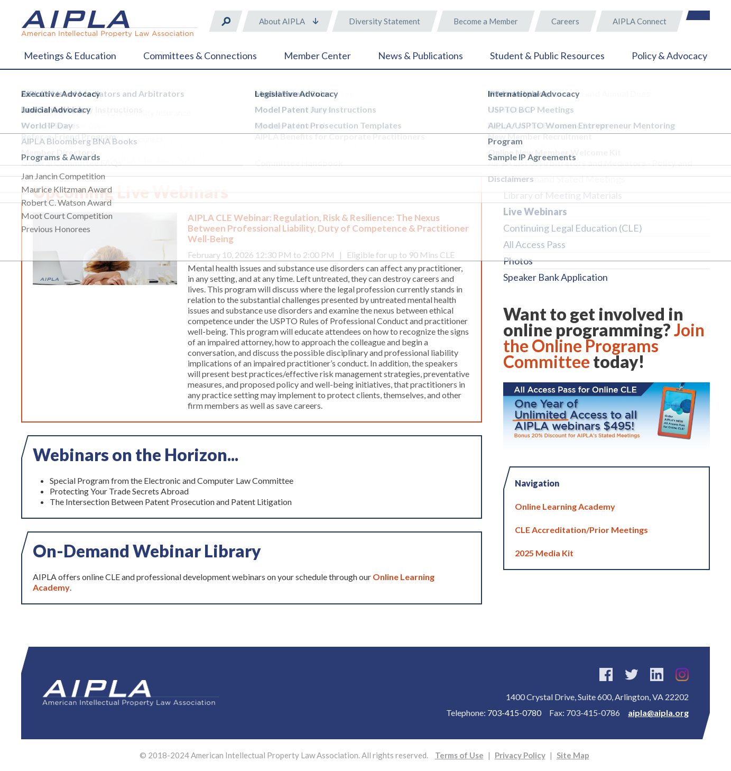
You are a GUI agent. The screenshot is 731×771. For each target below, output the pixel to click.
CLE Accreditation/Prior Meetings (581, 530)
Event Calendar (535, 146)
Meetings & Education (70, 55)
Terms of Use (459, 755)
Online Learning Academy (556, 162)
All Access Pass (534, 244)
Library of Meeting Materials (562, 195)
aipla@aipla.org (658, 713)
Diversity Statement (384, 21)
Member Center (317, 55)
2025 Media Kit (544, 553)
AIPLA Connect (640, 21)
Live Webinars (535, 211)
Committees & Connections (200, 55)
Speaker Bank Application (555, 277)
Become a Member (486, 21)
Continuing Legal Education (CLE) (572, 228)
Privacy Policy (520, 755)
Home (31, 95)
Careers (565, 21)
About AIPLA (282, 21)
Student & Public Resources (547, 55)
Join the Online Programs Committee (604, 345)
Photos (518, 261)
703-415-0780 (514, 713)
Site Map (573, 755)
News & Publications (420, 55)
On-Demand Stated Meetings (564, 179)
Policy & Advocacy (669, 55)
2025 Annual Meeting (548, 129)
